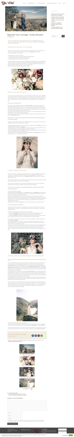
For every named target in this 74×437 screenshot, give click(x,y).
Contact (63, 3)
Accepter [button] (70, 435)
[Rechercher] (63, 36)
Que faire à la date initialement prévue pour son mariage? (17, 395)
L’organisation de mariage (52, 3)
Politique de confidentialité (12, 430)
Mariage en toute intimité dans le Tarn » (15, 341)
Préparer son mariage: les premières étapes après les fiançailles (56, 24)
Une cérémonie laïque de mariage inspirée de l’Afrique (17, 394)
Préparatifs (16, 393)
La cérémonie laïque (41, 3)
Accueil (24, 3)
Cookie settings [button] (65, 435)
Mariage (12, 393)
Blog (59, 3)
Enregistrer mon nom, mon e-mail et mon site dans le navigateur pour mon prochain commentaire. (26, 420)
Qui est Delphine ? (31, 3)
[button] (33, 335)
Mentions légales (11, 429)
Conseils (9, 393)
